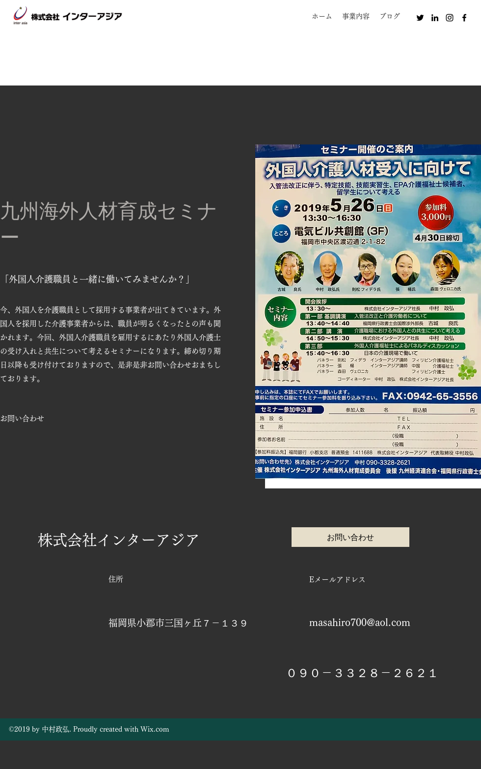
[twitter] (420, 18)
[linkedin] (435, 18)
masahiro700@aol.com (359, 622)
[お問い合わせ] (22, 418)
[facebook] (464, 18)
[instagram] (449, 18)
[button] (355, 16)
